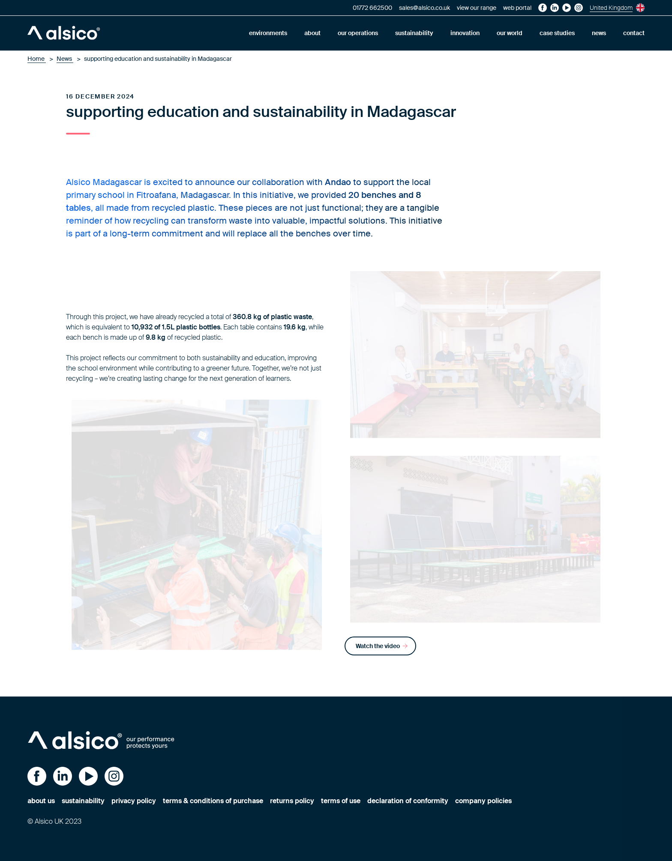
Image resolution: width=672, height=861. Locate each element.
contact (634, 33)
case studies (557, 33)
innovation (465, 33)
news (599, 33)
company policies (483, 800)
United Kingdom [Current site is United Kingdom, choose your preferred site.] (617, 7)
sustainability (414, 33)
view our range (476, 8)
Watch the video (382, 646)
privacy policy (133, 800)
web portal (517, 8)
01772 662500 (372, 8)
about (312, 33)
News (65, 59)
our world (509, 33)
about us (41, 800)
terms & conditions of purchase (213, 800)
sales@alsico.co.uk (424, 8)
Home (36, 59)
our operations (358, 33)
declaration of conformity (407, 800)
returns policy (292, 800)
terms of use (340, 800)
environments (268, 33)
